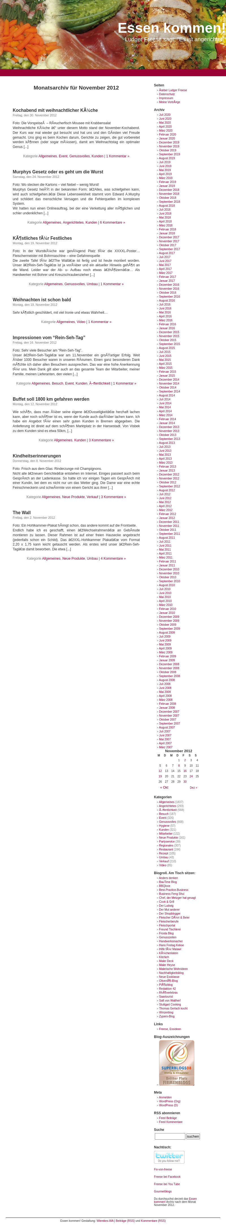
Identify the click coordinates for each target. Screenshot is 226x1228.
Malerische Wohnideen (173, 968)
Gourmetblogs (163, 1191)
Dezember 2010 (169, 569)
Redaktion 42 (167, 988)
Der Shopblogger (170, 913)
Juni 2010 (165, 593)
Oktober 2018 (167, 197)
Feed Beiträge (168, 1118)
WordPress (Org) (169, 1101)
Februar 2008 (167, 703)
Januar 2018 (167, 233)
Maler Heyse (167, 965)
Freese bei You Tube (167, 1184)
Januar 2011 (167, 565)
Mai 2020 (165, 122)
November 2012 (169, 478)
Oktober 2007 (167, 719)
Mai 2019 (165, 170)
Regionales (166, 845)
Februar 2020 (167, 134)
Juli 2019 (164, 162)
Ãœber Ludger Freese (173, 90)
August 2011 (167, 537)
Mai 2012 (165, 502)
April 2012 (165, 506)
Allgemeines (47, 156)
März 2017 (165, 272)
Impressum (166, 98)
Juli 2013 (164, 446)
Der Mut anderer (169, 909)
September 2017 (169, 249)
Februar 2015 (167, 371)
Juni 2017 (165, 261)
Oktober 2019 (167, 150)
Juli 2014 (164, 399)
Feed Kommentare (170, 1122)
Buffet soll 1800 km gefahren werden (51, 399)
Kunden (97, 156)
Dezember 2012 (169, 474)
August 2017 (167, 253)
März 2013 (165, 462)
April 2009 (165, 648)
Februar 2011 (167, 561)
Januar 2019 (167, 185)
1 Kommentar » (117, 156)
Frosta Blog (166, 933)
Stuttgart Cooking (170, 1004)
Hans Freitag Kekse (171, 945)
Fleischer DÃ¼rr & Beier (174, 917)
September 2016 (169, 296)
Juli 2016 (164, 304)
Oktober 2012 (167, 482)
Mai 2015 (165, 359)
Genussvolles (79, 156)
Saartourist (166, 996)
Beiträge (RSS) (125, 1220)
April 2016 (165, 316)
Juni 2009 (165, 640)
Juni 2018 (165, 213)
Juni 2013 (165, 450)
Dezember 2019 (169, 142)
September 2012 (169, 486)
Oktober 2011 (167, 529)
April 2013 (165, 458)
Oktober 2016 (167, 292)
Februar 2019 (167, 182)
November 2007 (169, 715)
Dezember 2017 (169, 237)
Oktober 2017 (167, 245)
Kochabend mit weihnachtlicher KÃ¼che (55, 110)
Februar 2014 (167, 419)
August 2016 (167, 300)
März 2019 (165, 178)
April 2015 (165, 363)
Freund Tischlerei (170, 929)
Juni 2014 (165, 403)
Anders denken (168, 878)
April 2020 (165, 126)
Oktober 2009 (167, 624)
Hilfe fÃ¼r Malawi (170, 949)
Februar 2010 (167, 608)
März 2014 (165, 415)
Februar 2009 (167, 656)
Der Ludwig (166, 905)
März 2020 (165, 130)
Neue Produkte (73, 497)
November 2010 (169, 573)
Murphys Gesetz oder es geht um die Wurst (58, 171)
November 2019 (169, 146)
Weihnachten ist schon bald (42, 299)
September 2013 (169, 438)
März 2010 (165, 605)
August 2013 (167, 442)
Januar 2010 (167, 612)
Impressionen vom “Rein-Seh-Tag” (49, 337)
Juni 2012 (165, 498)
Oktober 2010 (167, 577)
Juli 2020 (164, 114)
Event (63, 156)
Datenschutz (167, 94)
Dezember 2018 (169, 189)
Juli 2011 (164, 541)
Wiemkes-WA (105, 1220)
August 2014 (167, 395)
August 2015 (167, 348)
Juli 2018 (164, 209)
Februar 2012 (167, 514)
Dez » (193, 787)
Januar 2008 (167, 707)
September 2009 (169, 628)
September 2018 (169, 201)
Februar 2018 (167, 229)
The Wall (22, 512)
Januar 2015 (167, 375)
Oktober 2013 (167, 435)
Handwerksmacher (170, 941)
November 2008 (169, 668)
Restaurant (166, 849)
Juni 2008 (165, 688)
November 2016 (169, 288)
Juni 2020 (165, 118)
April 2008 (165, 695)
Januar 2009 (167, 660)
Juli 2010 (164, 589)
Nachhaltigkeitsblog (171, 972)
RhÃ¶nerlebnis (168, 992)
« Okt (164, 787)
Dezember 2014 (169, 379)
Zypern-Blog (166, 1016)
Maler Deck (166, 961)
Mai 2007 (165, 739)
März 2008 (165, 699)
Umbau (92, 284)
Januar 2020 (167, 138)
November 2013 (169, 431)
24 (191, 776)
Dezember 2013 (169, 427)
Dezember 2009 (169, 616)
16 (185, 771)
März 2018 (165, 225)
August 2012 (167, 490)
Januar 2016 (167, 328)
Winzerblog (166, 1012)
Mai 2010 (165, 597)
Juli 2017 (164, 257)
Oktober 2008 (167, 672)
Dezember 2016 (169, 284)
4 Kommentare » (113, 558)
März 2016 (165, 320)
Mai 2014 (165, 407)
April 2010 (165, 601)
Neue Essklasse (169, 976)
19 (160, 776)
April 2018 (165, 221)
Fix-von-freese (163, 1169)
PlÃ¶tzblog (166, 984)
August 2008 (167, 680)
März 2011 (165, 557)
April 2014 (165, 411)
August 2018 (167, 205)
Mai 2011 (165, 549)
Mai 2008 (165, 691)
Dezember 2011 (169, 522)
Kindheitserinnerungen (37, 455)
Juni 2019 (165, 166)
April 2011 (165, 553)
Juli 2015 (164, 352)
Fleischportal (167, 925)
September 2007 (169, 723)
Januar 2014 (167, 423)
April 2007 (165, 743)
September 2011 (169, 533)
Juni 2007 (165, 735)
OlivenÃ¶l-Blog (168, 980)
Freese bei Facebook (167, 1176)
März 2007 (165, 747)
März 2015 (165, 367)
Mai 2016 (165, 312)
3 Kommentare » (101, 440)
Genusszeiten (167, 937)
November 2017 (169, 241)
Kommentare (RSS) (153, 1220)
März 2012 (165, 510)
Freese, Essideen (170, 1029)
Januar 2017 (167, 280)
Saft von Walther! (170, 1000)
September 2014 (169, 391)
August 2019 (167, 158)
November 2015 (169, 336)
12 (160, 771)
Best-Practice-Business (173, 889)
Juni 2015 (165, 355)
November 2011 (169, 525)
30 (185, 781)
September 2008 (169, 676)
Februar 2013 (167, 466)
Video (81, 322)
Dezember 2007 (169, 711)
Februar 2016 (167, 324)
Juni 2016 (165, 308)
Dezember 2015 (169, 332)
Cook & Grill (166, 901)
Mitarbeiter (165, 833)
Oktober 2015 (167, 340)
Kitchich (164, 957)
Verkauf (92, 497)
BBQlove (164, 885)
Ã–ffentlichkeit (99, 383)
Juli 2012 (164, 494)
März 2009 (165, 652)
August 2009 (167, 632)
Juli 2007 (164, 731)
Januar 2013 (167, 470)
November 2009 (169, 620)
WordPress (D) (168, 1105)
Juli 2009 (164, 636)
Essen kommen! (172, 28)
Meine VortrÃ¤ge (169, 102)
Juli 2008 (164, 684)
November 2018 (169, 193)
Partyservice (167, 841)
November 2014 (169, 383)
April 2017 (165, 269)
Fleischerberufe (169, 921)
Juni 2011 (165, 545)
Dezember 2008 (169, 664)
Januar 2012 (167, 518)
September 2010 (169, 581)
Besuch (57, 383)
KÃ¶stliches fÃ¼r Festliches (42, 238)
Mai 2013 (165, 454)
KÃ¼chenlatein (168, 953)
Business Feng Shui (171, 893)
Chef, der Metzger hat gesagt (177, 897)
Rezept (163, 853)
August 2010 (167, 585)
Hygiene (164, 825)
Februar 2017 (167, 276)
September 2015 (169, 344)
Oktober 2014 (167, 387)
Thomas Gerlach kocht (173, 1008)
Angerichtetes (73, 222)
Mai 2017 (165, 265)
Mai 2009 (165, 644)
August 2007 (167, 727)
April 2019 (165, 174)
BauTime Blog (168, 882)
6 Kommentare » (112, 222)
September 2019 (169, 154)
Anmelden (165, 1097)
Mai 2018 (165, 217)
